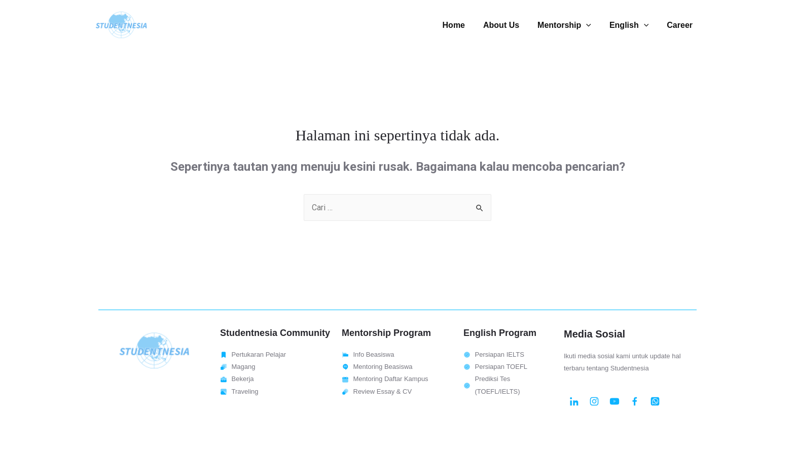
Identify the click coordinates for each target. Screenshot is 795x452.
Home (463, 25)
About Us (508, 25)
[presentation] (591, 25)
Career (681, 25)
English (632, 25)
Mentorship (569, 25)
